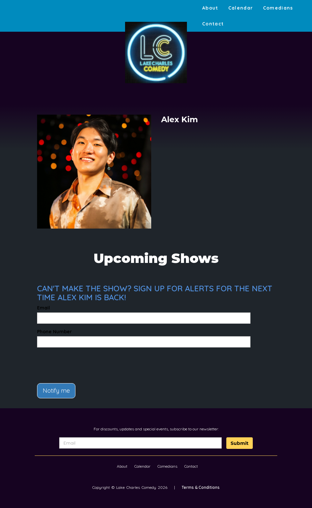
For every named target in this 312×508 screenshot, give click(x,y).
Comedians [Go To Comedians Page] (278, 8)
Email (43, 308)
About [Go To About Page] (210, 8)
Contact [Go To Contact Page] (213, 24)
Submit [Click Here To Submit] (239, 443)
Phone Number (54, 332)
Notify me (56, 390)
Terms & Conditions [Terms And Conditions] (201, 487)
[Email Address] (140, 443)
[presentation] (75, 362)
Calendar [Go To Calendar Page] (240, 8)
